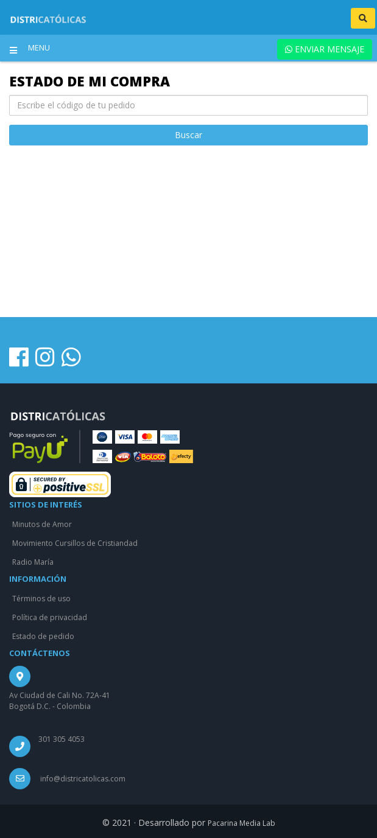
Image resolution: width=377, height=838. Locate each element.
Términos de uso (41, 598)
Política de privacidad (49, 617)
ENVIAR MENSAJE (324, 49)
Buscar (188, 135)
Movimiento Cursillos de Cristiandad (75, 543)
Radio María (33, 562)
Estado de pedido (43, 636)
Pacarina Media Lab (241, 823)
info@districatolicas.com (82, 778)
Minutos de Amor (42, 524)
